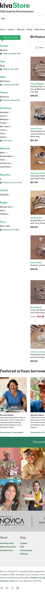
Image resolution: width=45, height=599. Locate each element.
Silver (4, 153)
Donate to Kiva (6, 550)
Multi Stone (5, 81)
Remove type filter (9, 69)
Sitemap (24, 554)
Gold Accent (6, 163)
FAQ (22, 547)
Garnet (4, 116)
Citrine (4, 130)
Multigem (5, 120)
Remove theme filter (10, 100)
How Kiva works (7, 543)
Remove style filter (9, 85)
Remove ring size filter (11, 183)
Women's (3, 50)
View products (6, 432)
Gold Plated (6, 167)
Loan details (18, 432)
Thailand (5, 214)
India (3, 211)
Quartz (4, 137)
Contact (23, 543)
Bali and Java (7, 207)
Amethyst (5, 113)
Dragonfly (5, 195)
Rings (2, 66)
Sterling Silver (7, 156)
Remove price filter (9, 230)
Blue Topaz (5, 127)
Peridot (4, 123)
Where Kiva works (8, 547)
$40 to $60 (5, 226)
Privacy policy (26, 550)
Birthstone (4, 97)
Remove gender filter (10, 54)
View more (6, 141)
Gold (3, 160)
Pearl (3, 134)
